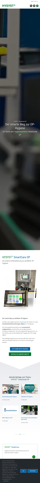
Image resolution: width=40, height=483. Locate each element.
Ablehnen (32, 471)
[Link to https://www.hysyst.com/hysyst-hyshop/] (34, 6)
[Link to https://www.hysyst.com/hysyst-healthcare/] (33, 457)
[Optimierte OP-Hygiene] (29, 389)
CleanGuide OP (24, 322)
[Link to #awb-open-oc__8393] (31, 6)
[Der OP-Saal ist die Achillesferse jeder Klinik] (29, 410)
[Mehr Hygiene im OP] (10, 410)
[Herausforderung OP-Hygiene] (10, 389)
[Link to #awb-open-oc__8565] (37, 6)
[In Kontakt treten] (20, 349)
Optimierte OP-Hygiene (27, 396)
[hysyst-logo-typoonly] (8, 5)
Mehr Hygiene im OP (7, 417)
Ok (23, 471)
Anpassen (6, 481)
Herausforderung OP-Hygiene (9, 396)
